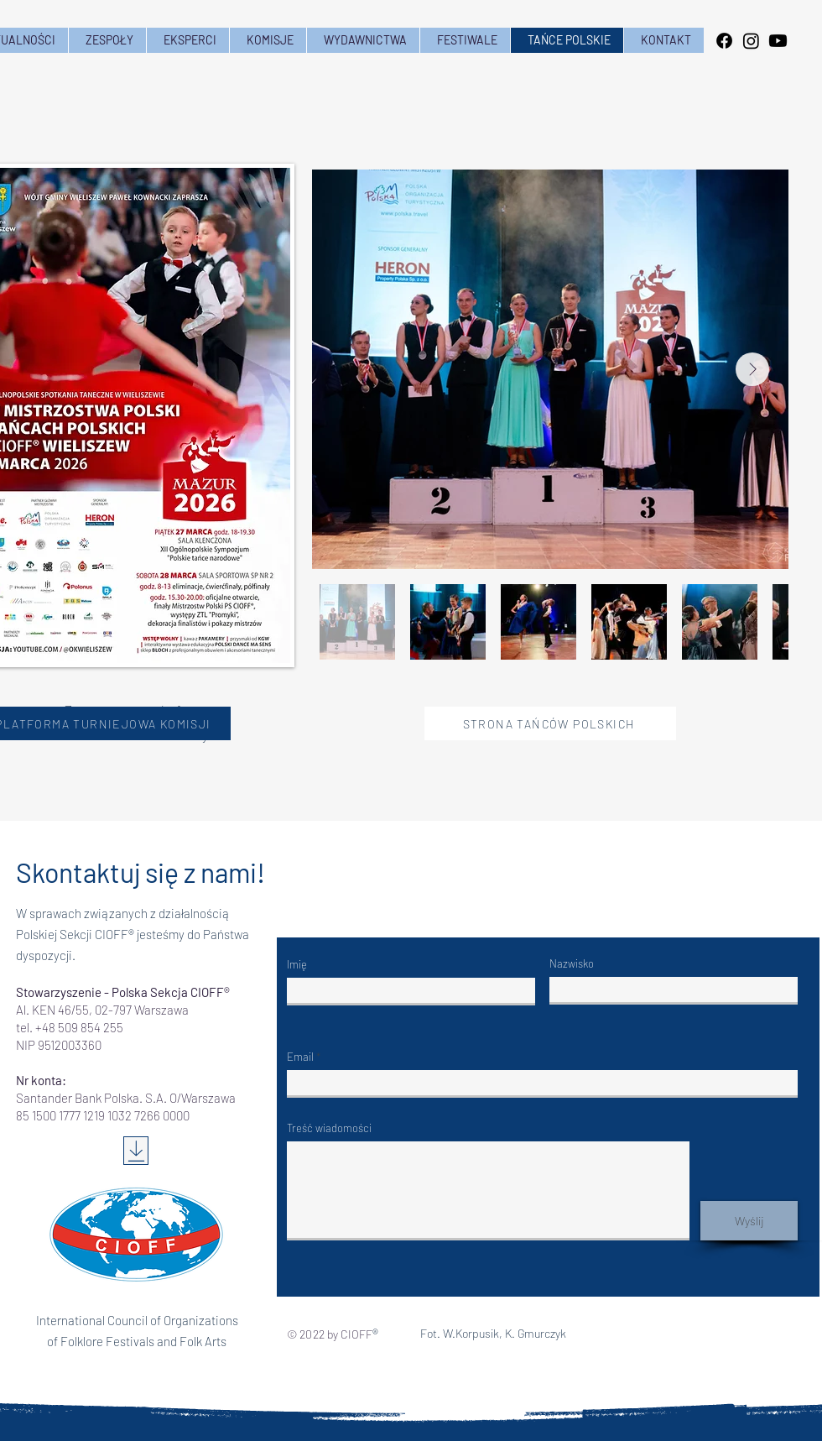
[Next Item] (752, 369)
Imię (297, 964)
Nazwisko (571, 963)
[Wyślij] (749, 1220)
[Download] (135, 1150)
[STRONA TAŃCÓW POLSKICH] (550, 723)
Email (300, 1057)
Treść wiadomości (329, 1128)
